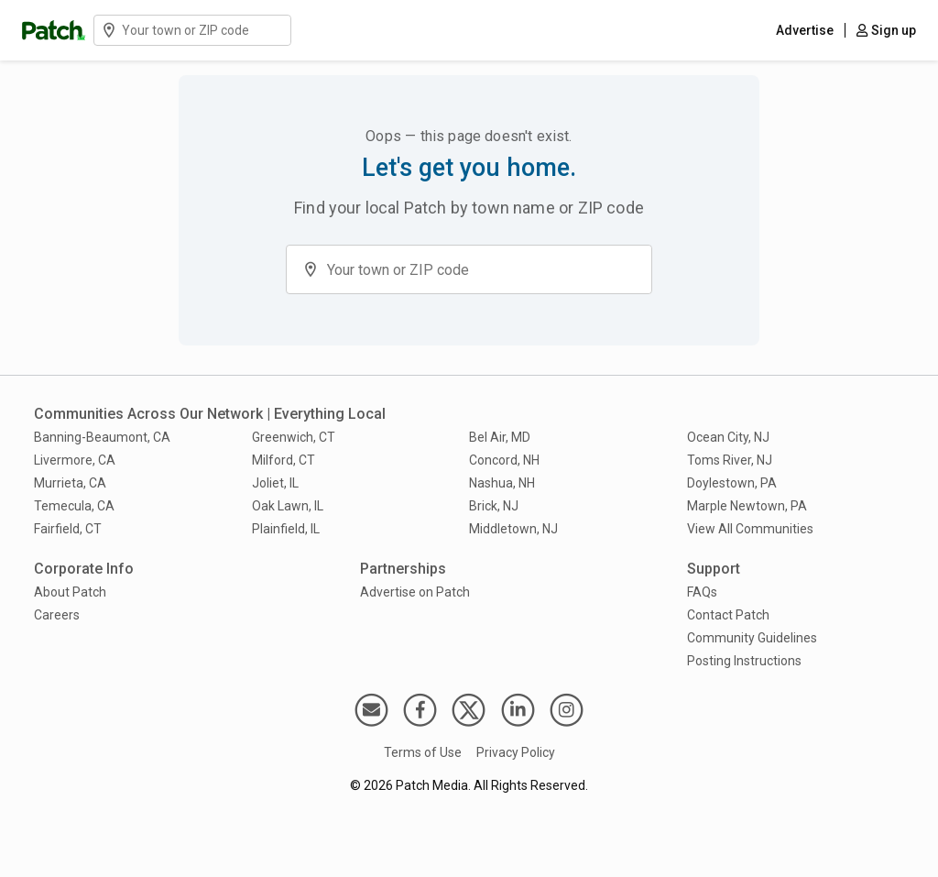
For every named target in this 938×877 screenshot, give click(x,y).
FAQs (702, 592)
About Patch (70, 592)
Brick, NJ (493, 506)
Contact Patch (728, 615)
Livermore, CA (74, 460)
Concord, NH (504, 460)
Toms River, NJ (729, 460)
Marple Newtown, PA (747, 506)
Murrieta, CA (70, 483)
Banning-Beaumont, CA (102, 437)
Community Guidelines (752, 637)
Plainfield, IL (286, 528)
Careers (57, 615)
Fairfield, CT (68, 528)
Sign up (886, 30)
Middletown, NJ (513, 528)
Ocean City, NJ (728, 437)
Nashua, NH (502, 483)
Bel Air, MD (499, 437)
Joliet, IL (275, 483)
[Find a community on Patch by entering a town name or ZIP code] (205, 30)
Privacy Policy (515, 752)
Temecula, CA (74, 506)
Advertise (805, 30)
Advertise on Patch (415, 592)
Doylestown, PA (732, 483)
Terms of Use (423, 752)
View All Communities (750, 528)
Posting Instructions (744, 660)
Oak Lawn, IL (287, 506)
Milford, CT (283, 460)
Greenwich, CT (293, 437)
